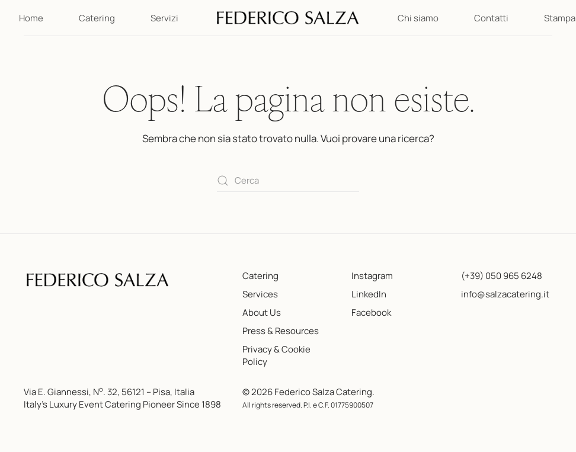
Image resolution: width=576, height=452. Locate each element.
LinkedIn (368, 294)
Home (31, 18)
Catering (97, 18)
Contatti (491, 18)
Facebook (371, 312)
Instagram (372, 276)
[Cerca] (288, 181)
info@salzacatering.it (505, 294)
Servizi (164, 18)
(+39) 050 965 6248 (501, 276)
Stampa (559, 18)
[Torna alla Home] (288, 18)
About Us (261, 312)
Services (260, 294)
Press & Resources (280, 331)
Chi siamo (418, 18)
